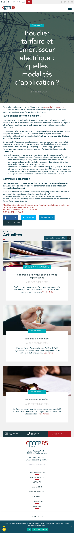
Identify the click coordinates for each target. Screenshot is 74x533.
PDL (3, 2)
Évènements (37, 487)
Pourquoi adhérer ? (37, 477)
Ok (29, 529)
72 (23, 2)
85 (29, 2)
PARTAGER (10, 218)
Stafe (43, 464)
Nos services (37, 496)
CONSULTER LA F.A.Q (13, 212)
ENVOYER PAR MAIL (13, 223)
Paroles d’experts (37, 492)
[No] (71, 527)
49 (14, 2)
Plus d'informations (40, 529)
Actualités (37, 482)
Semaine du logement (37, 339)
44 (9, 2)
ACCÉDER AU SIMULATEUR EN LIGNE (20, 210)
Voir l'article (47, 292)
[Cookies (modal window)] (4, 529)
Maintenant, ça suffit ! (37, 400)
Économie (12, 14)
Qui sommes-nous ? (37, 472)
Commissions (37, 501)
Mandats (37, 506)
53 (18, 2)
